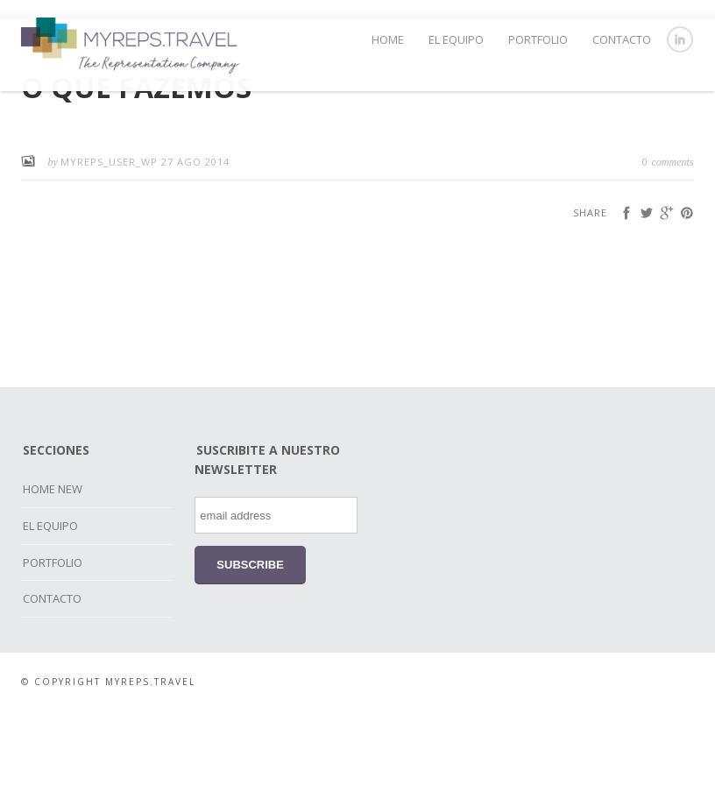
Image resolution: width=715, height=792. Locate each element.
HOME (388, 39)
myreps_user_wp (110, 242)
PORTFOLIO (538, 39)
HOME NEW (52, 569)
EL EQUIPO (456, 39)
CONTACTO (621, 39)
